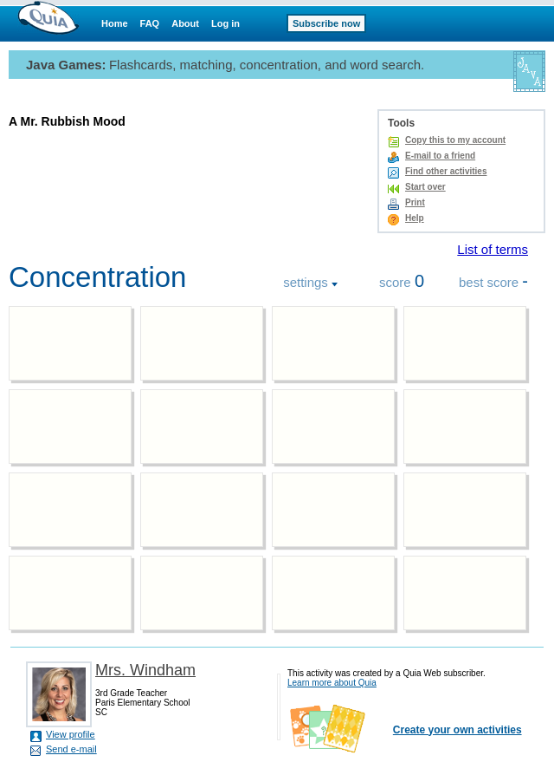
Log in (225, 23)
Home (114, 23)
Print (415, 202)
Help (414, 218)
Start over (425, 187)
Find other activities (445, 171)
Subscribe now (326, 23)
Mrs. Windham (145, 670)
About (185, 23)
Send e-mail (71, 749)
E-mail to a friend (440, 155)
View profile (70, 734)
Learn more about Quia (332, 682)
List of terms (492, 249)
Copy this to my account (455, 140)
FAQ (150, 23)
